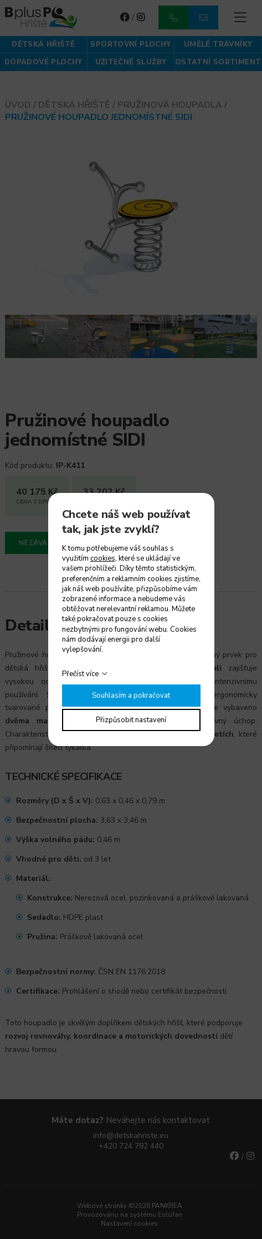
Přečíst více (80, 674)
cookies (102, 558)
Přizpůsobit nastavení (131, 720)
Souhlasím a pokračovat (131, 696)
